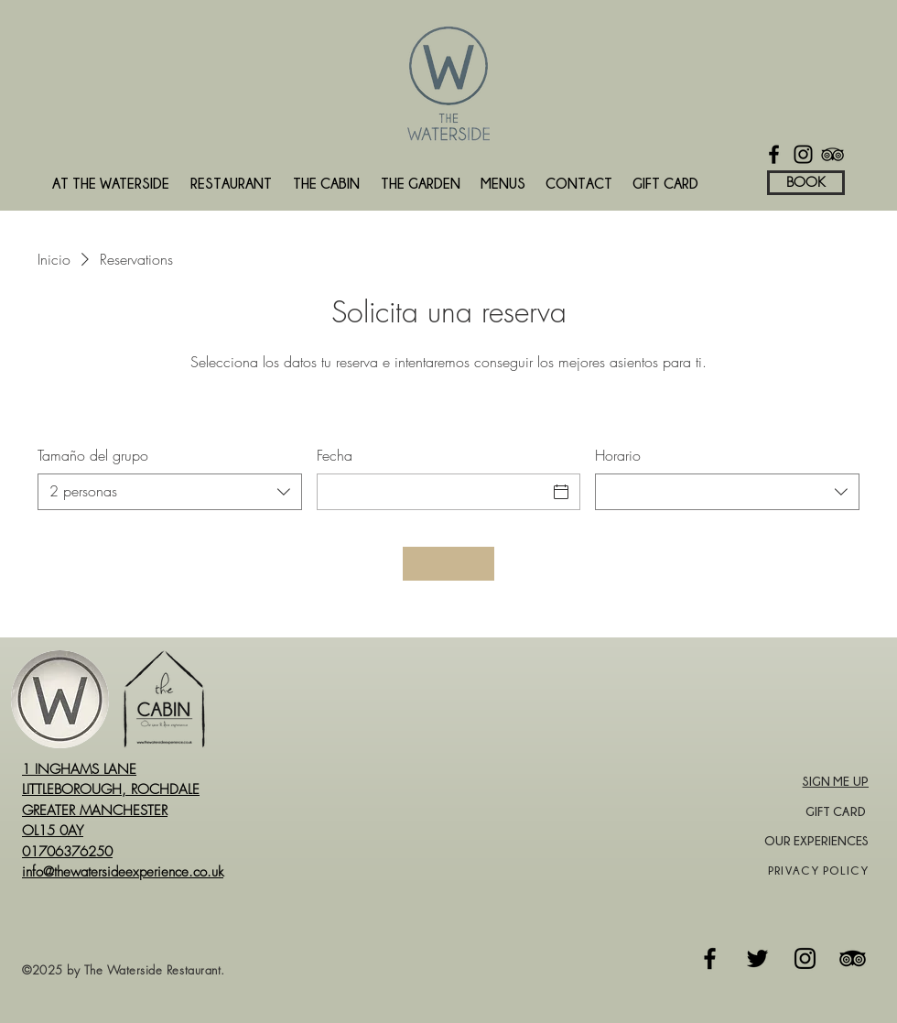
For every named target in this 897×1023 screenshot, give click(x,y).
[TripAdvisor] (832, 154)
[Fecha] (432, 491)
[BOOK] (806, 182)
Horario (618, 455)
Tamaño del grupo (93, 455)
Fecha (334, 455)
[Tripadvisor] (852, 958)
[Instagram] (803, 154)
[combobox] (170, 491)
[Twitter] (757, 958)
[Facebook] (774, 154)
